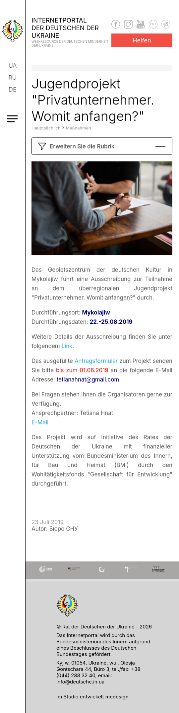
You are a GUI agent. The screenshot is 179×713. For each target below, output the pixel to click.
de (13, 89)
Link (66, 358)
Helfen (142, 40)
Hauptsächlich (45, 140)
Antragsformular (96, 373)
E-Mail (39, 434)
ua (13, 65)
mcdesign (117, 696)
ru (13, 77)
